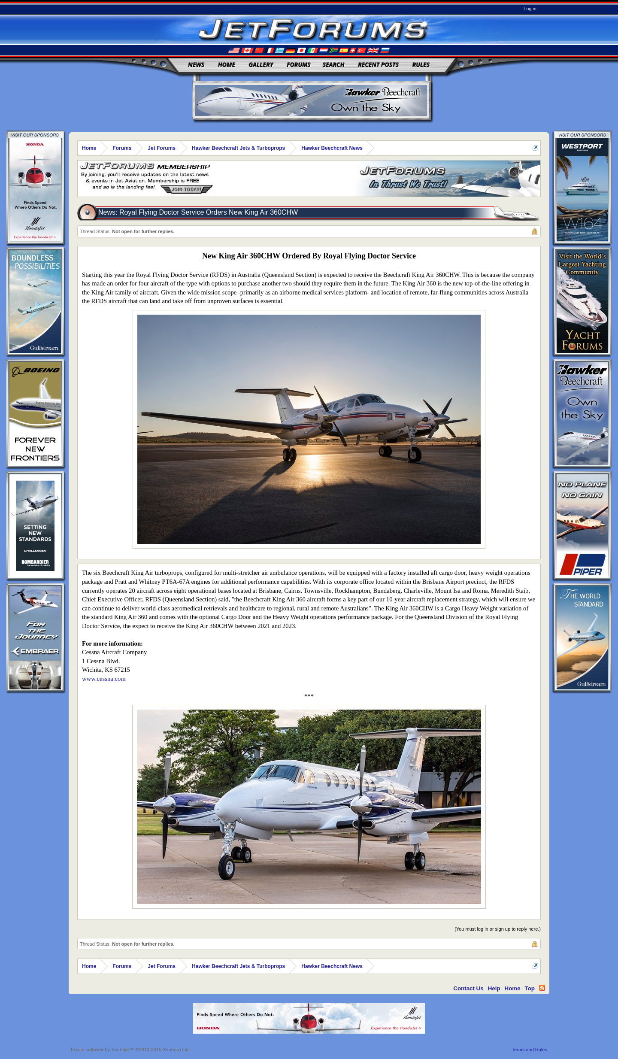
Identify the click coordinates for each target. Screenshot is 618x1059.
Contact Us (468, 988)
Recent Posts (378, 65)
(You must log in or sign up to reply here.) (497, 929)
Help (494, 988)
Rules (421, 65)
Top (530, 988)
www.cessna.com (104, 678)
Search (334, 65)
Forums (299, 65)
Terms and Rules (529, 1049)
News (196, 65)
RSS (542, 988)
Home (226, 65)
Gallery (261, 65)
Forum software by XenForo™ (130, 1049)
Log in (530, 8)
